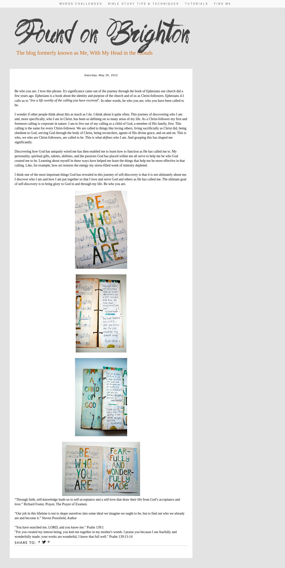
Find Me (222, 3)
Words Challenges (80, 3)
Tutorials (196, 3)
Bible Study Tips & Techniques (143, 3)
